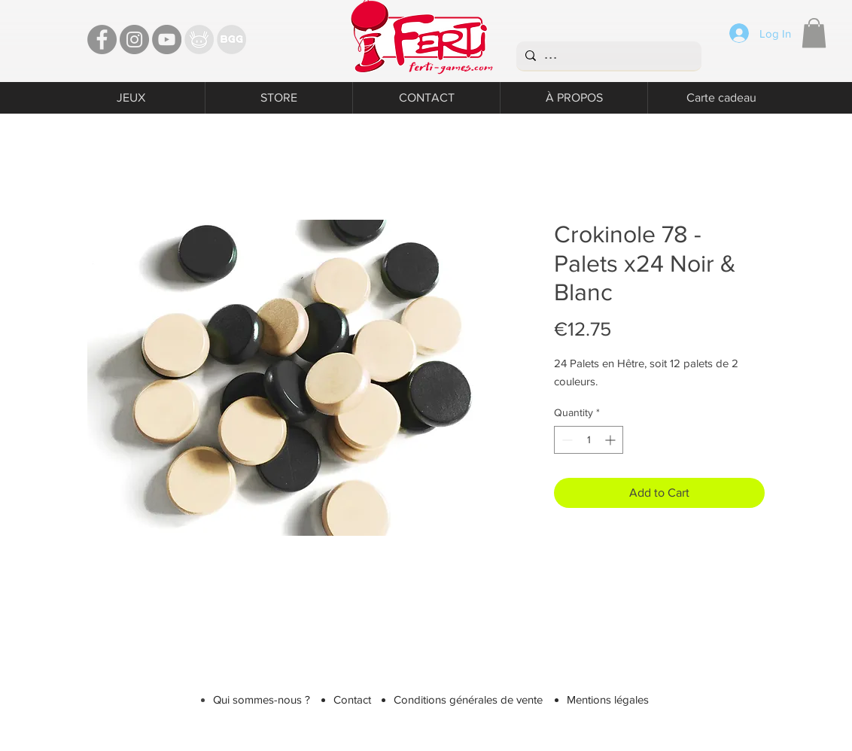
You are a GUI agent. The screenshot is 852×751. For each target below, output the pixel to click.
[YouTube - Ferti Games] (166, 39)
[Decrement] (565, 440)
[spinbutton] (588, 440)
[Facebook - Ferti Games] (102, 39)
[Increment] (611, 440)
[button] (814, 32)
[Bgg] (231, 39)
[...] (607, 55)
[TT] (199, 39)
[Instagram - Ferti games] (134, 39)
